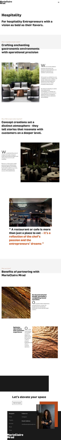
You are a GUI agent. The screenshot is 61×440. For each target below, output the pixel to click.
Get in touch (17, 403)
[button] (58, 2)
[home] (6, 2)
